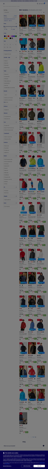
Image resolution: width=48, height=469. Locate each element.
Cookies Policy (42, 462)
